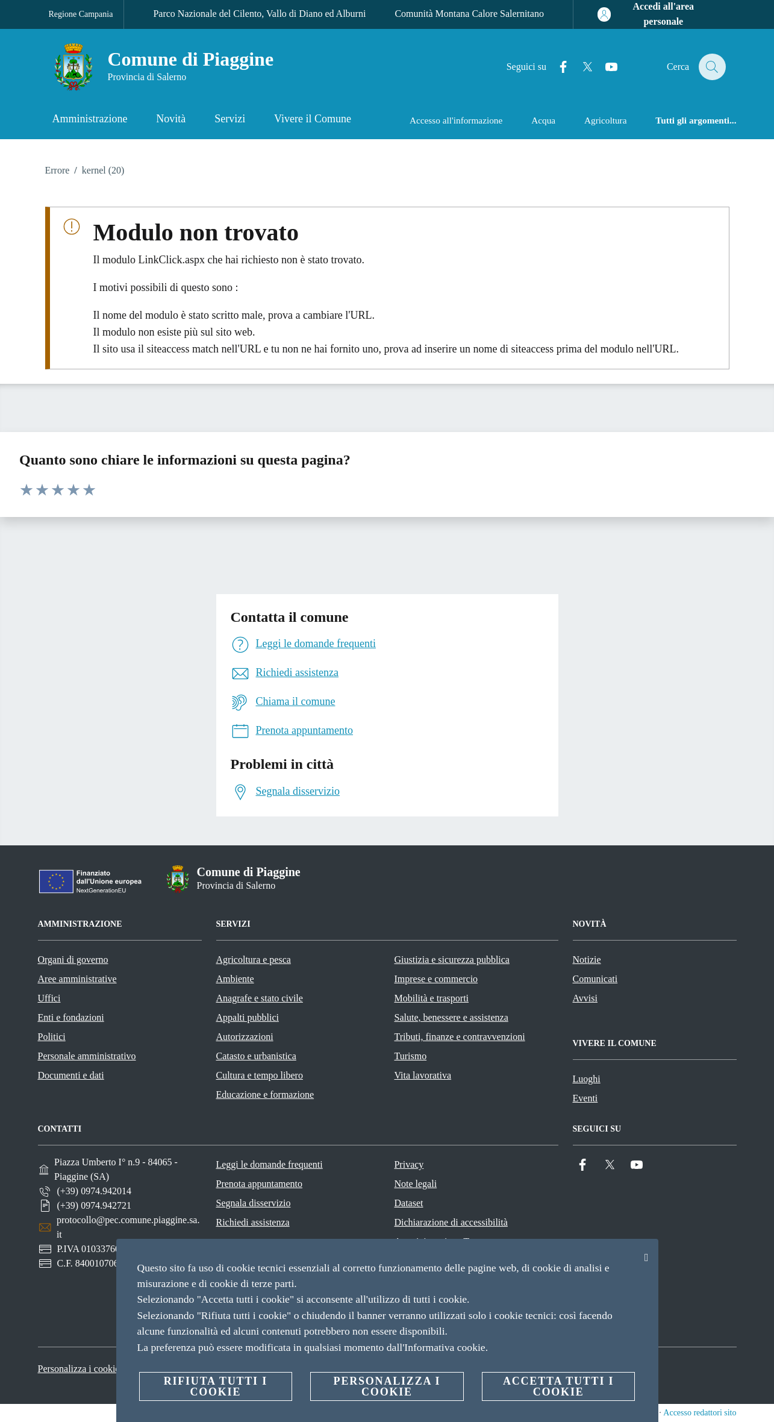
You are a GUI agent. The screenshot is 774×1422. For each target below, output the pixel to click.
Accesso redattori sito (699, 1412)
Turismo (411, 1056)
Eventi (585, 1098)
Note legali (415, 1184)
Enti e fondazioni (71, 1017)
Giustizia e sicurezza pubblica (452, 959)
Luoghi (587, 1079)
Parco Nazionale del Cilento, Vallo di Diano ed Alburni (259, 13)
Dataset (408, 1203)
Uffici (49, 998)
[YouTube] (604, 67)
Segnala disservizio (253, 1203)
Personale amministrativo (87, 1056)
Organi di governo (73, 959)
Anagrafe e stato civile (259, 998)
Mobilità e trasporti (432, 998)
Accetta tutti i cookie (558, 1386)
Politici (52, 1037)
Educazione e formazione (265, 1094)
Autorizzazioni (244, 1037)
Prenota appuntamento (259, 1184)
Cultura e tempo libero (259, 1075)
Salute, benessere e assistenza (451, 1017)
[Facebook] (556, 67)
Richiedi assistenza (252, 1222)
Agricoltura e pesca (253, 959)
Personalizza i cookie (79, 1369)
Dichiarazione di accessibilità (450, 1222)
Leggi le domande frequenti (269, 1164)
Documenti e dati (71, 1075)
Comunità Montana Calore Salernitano (469, 13)
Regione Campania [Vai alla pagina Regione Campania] (81, 14)
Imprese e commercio (436, 979)
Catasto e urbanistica (256, 1056)
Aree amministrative (77, 979)
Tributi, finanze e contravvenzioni (460, 1037)
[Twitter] (580, 67)
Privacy (408, 1164)
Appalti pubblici (247, 1017)
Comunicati (595, 979)
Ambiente (235, 979)
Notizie (587, 959)
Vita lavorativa (423, 1075)
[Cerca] (711, 66)
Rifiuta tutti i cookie (215, 1386)
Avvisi (585, 998)
